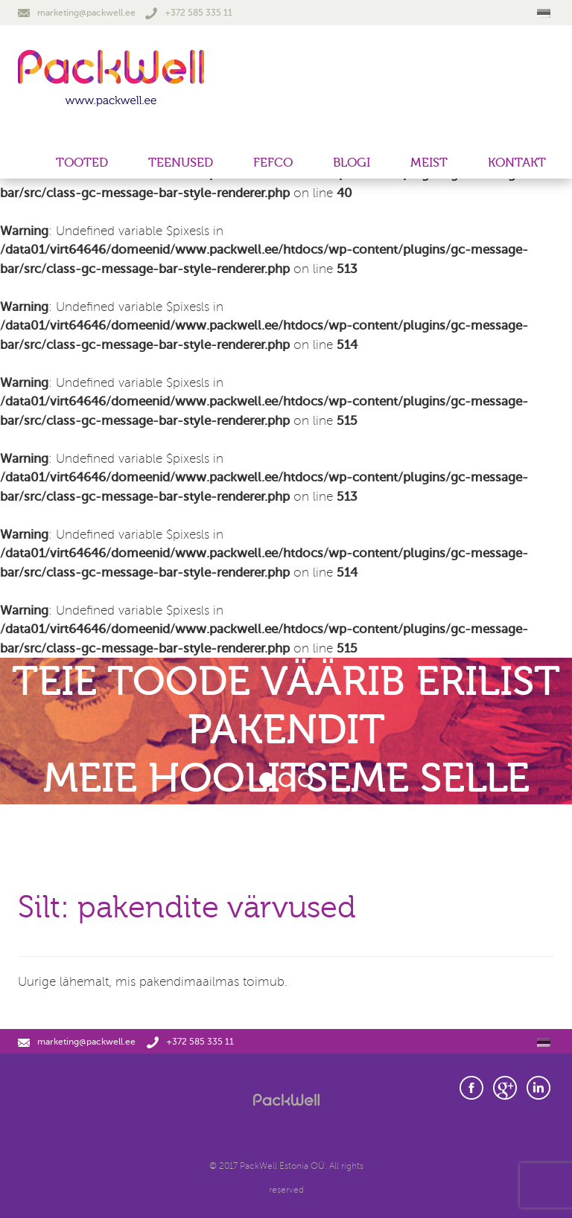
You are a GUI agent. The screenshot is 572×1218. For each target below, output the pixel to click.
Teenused (180, 163)
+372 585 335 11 (188, 12)
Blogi (351, 163)
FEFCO (273, 163)
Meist (429, 163)
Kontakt (517, 163)
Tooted (82, 163)
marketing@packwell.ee (77, 12)
